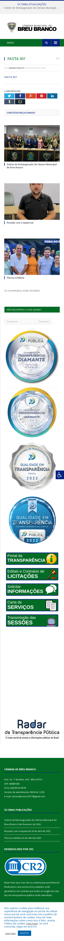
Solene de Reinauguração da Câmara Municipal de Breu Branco (32, 7)
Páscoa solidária (15, 277)
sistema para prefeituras (46, 882)
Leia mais (32, 923)
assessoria (28, 886)
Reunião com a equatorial (20, 222)
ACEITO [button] (24, 933)
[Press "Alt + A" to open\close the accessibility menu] (60, 475)
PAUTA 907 (10, 77)
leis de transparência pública (19, 895)
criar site (25, 882)
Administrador (16, 68)
